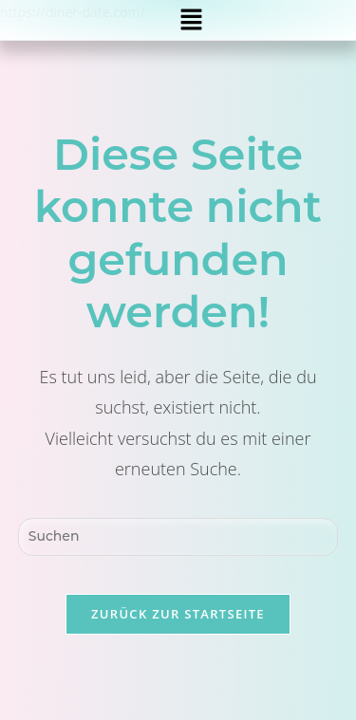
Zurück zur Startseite (178, 613)
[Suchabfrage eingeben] (178, 537)
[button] (192, 20)
